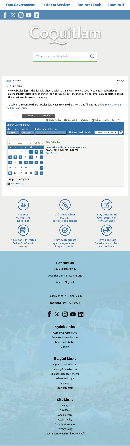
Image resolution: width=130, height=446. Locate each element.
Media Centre (65, 415)
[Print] (85, 120)
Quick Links (65, 327)
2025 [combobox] (37, 143)
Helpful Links (65, 359)
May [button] (20, 143)
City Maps (65, 383)
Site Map (65, 410)
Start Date (12, 129)
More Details (51, 153)
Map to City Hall (65, 282)
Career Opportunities (65, 332)
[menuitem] (20, 5)
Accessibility (65, 419)
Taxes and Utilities (65, 342)
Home (8, 81)
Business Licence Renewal (65, 373)
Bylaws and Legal (65, 378)
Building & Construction (65, 369)
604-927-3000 (71, 302)
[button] (92, 56)
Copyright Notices (65, 424)
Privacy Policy (65, 429)
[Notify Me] (71, 120)
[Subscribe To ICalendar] (103, 120)
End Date (26, 129)
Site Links (65, 400)
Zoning (65, 346)
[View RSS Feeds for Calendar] (119, 120)
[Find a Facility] (53, 120)
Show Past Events (81, 132)
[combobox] (13, 132)
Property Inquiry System (65, 337)
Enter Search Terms (46, 129)
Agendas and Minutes (65, 364)
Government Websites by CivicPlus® (65, 433)
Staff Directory (65, 387)
